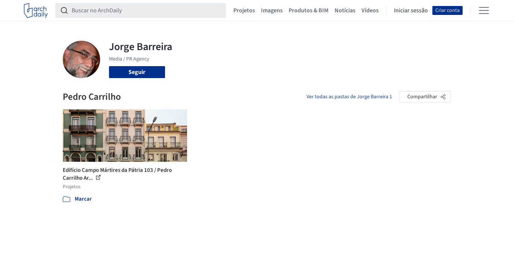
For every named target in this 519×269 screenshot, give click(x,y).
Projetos (244, 10)
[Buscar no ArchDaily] (146, 10)
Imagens (272, 10)
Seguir (136, 72)
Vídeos (370, 10)
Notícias (345, 10)
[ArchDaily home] (36, 10)
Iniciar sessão (411, 10)
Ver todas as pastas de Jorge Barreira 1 (349, 96)
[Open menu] (484, 10)
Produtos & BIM (309, 10)
